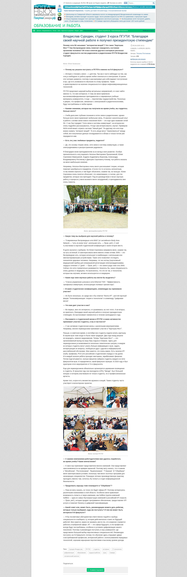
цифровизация (69, 552)
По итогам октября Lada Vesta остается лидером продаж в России (91, 7)
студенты (96, 549)
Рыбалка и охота (148, 31)
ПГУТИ (88, 549)
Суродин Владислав (75, 549)
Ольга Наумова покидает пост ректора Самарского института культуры (92, 19)
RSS (83, 3)
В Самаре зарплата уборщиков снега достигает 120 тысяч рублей (119, 21)
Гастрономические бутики (117, 11)
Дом (81, 31)
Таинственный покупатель (119, 31)
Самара (112, 552)
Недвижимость (47, 31)
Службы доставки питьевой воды (96, 11)
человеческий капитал (71, 556)
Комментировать (95, 570)
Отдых (77, 31)
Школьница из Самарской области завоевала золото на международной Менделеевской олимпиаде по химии (107, 14)
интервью (106, 549)
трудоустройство (94, 552)
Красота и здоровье (68, 31)
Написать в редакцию (71, 3)
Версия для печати (139, 59)
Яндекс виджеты (100, 3)
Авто (59, 31)
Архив (90, 3)
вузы (105, 552)
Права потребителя (104, 31)
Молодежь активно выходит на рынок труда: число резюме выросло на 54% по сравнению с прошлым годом (106, 17)
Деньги (39, 31)
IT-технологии (117, 549)
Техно (54, 31)
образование (81, 552)
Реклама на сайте (114, 3)
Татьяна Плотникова (143, 53)
